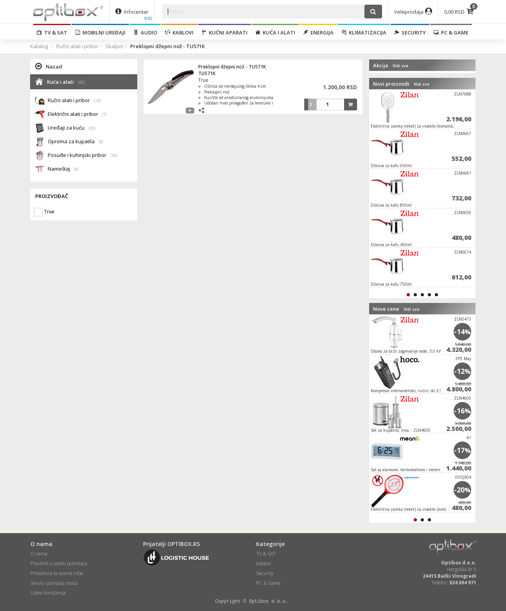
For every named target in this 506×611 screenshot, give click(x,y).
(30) (113, 155)
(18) (97, 100)
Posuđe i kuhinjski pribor (82, 155)
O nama (39, 553)
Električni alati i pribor (77, 114)
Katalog (39, 46)
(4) (76, 169)
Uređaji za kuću (71, 128)
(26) (91, 128)
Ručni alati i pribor (77, 46)
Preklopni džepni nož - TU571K (232, 66)
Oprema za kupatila (75, 142)
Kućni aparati (224, 32)
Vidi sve (400, 65)
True (203, 80)
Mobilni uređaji (100, 32)
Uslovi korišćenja (48, 592)
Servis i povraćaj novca (54, 583)
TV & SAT (52, 32)
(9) (101, 141)
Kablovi (179, 32)
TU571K (206, 73)
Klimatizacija (363, 32)
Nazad (48, 66)
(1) (104, 114)
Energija (318, 32)
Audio (145, 32)
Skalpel (114, 46)
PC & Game (451, 32)
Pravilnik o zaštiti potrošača (59, 563)
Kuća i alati (275, 32)
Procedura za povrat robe (57, 573)
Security (410, 32)
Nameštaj (63, 169)
